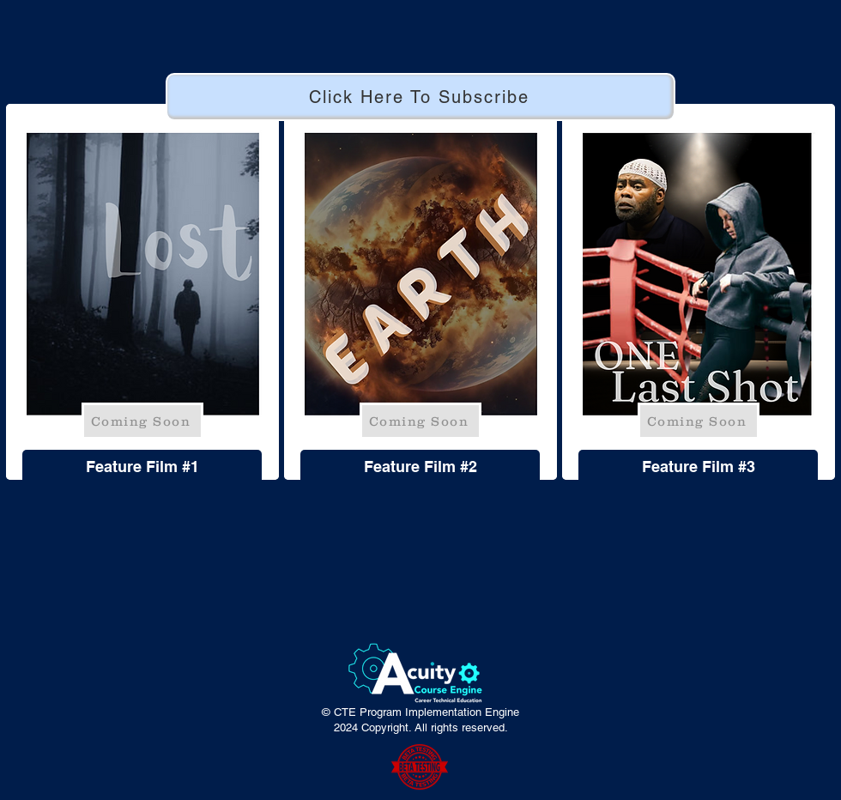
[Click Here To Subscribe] (420, 97)
